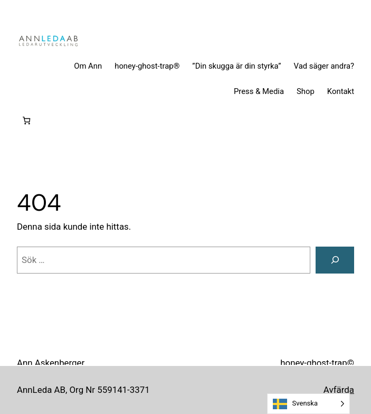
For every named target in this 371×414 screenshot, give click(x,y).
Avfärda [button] (339, 389)
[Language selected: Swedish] (308, 403)
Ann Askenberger (50, 362)
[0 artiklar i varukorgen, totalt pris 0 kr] (26, 120)
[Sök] (335, 260)
